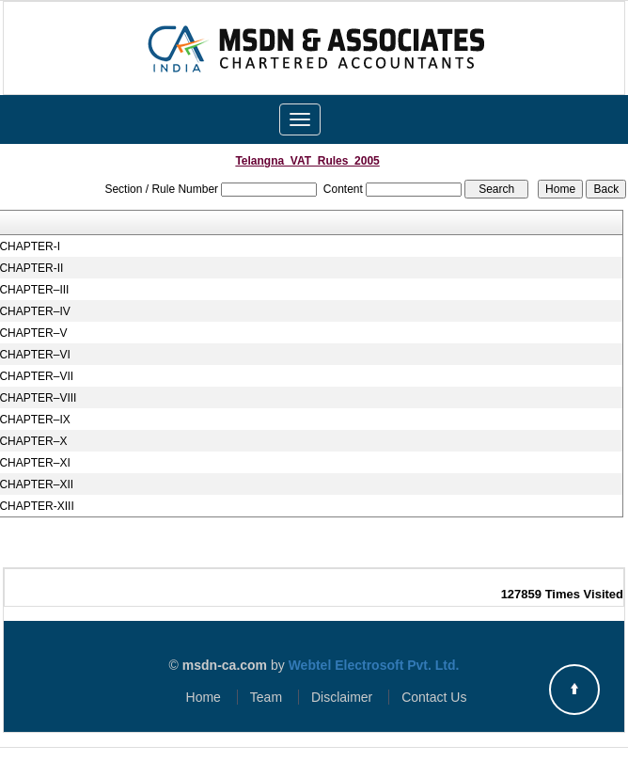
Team (266, 697)
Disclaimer (341, 697)
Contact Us (433, 697)
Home (203, 697)
